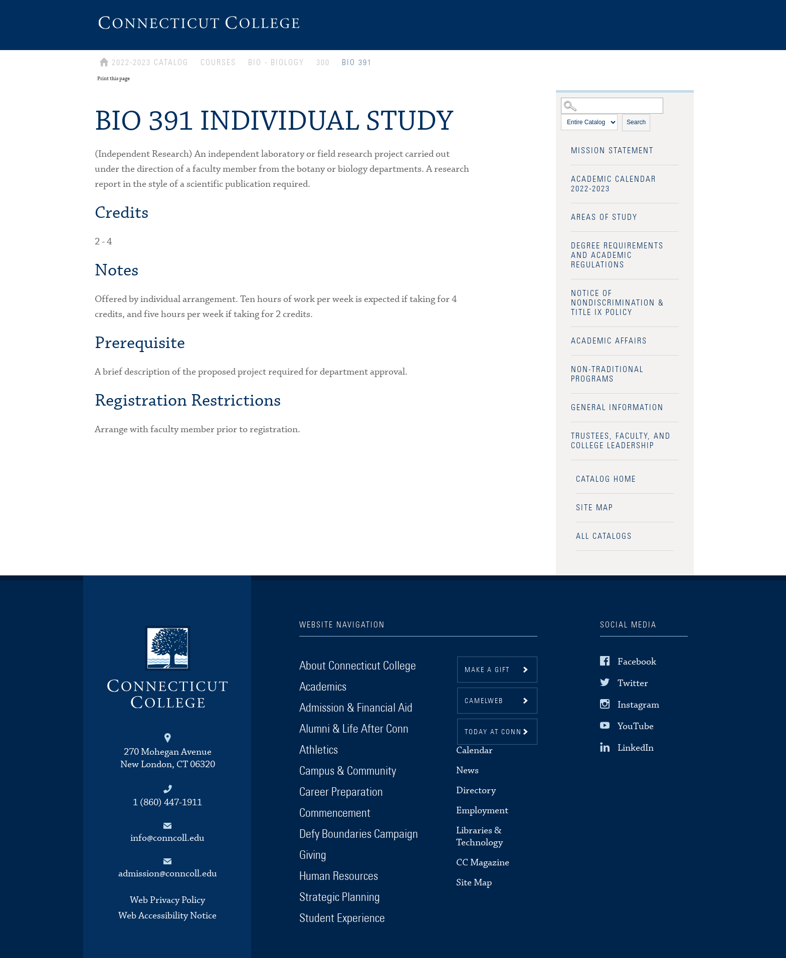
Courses (218, 63)
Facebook (637, 661)
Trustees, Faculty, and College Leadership (621, 441)
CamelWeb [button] (484, 701)
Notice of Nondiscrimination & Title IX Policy (617, 302)
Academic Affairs (609, 341)
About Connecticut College (357, 666)
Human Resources (338, 876)
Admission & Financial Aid (356, 708)
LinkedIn (636, 748)
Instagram (638, 705)
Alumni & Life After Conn (354, 729)
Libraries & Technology (479, 836)
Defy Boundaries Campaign (358, 834)
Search (636, 122)
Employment (482, 810)
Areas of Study (604, 217)
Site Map (594, 508)
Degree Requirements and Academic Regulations (617, 255)
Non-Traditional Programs (607, 374)
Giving (312, 855)
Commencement (334, 813)
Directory (476, 790)
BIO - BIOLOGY (276, 63)
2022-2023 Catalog (150, 63)
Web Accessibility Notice (167, 915)
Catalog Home (606, 479)
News (467, 770)
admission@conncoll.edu (167, 873)
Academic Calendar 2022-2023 (613, 184)
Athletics (318, 750)
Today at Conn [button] (493, 732)
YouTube (636, 726)
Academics (322, 687)
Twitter (633, 683)
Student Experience (342, 918)
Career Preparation (341, 792)
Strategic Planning (339, 897)
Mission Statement (612, 151)
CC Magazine (482, 862)
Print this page (113, 78)
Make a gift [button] (487, 670)
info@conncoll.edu (167, 838)
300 (323, 63)
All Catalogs (604, 536)
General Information (617, 408)
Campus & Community (347, 771)
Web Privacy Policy (167, 900)
